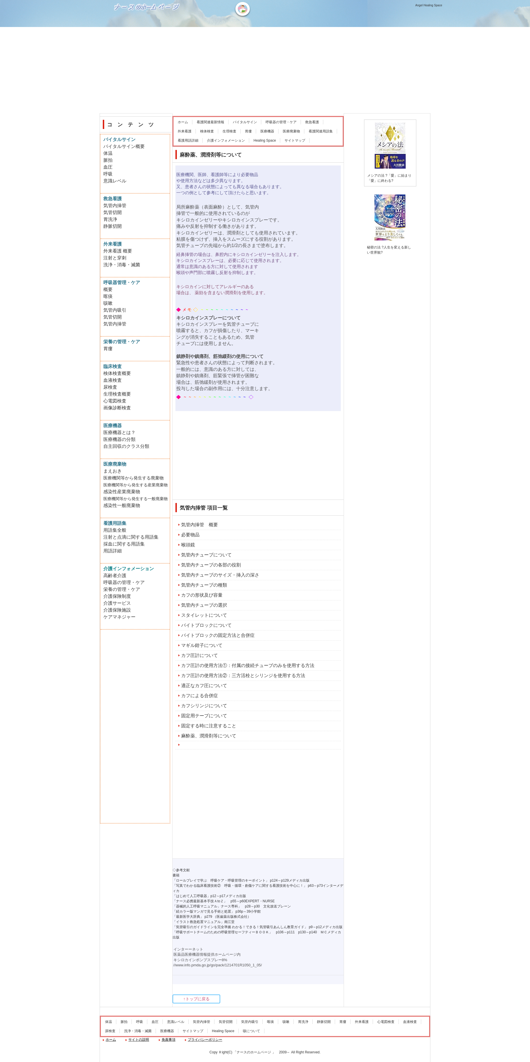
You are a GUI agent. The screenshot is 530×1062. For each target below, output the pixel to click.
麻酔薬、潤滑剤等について (208, 735)
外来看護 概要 (117, 250)
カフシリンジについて (204, 705)
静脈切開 (112, 226)
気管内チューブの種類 (204, 585)
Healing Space (265, 140)
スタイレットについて (204, 615)
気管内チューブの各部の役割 (211, 564)
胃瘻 (248, 131)
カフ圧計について (199, 655)
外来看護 (185, 131)
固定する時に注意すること (208, 725)
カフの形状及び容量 (202, 595)
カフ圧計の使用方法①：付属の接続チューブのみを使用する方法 (247, 665)
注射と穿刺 (114, 257)
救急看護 (312, 122)
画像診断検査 (117, 407)
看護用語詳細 (188, 140)
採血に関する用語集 (124, 543)
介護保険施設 (117, 610)
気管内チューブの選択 (204, 605)
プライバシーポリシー (205, 1040)
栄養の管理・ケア (121, 589)
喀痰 (108, 296)
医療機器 (267, 131)
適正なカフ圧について (204, 685)
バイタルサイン (245, 122)
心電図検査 (114, 400)
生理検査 (229, 131)
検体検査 (207, 131)
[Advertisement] (265, 70)
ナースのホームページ (147, 26)
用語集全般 (114, 530)
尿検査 (110, 387)
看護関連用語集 (321, 131)
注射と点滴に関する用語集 (130, 537)
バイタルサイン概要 (124, 146)
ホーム (183, 122)
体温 (108, 153)
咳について (251, 1031)
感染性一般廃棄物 (121, 505)
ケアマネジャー (119, 616)
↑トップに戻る (196, 999)
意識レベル (114, 180)
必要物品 (190, 534)
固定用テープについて (204, 715)
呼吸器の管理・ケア (281, 122)
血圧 (108, 167)
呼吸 (108, 173)
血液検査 (112, 380)
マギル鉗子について (202, 645)
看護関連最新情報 (210, 122)
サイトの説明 (138, 1040)
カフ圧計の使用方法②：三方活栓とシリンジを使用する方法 (243, 675)
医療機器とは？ (119, 432)
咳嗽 (108, 303)
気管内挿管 (114, 205)
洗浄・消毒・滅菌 (121, 264)
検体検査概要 (117, 373)
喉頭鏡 (188, 544)
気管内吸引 (114, 310)
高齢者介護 (114, 575)
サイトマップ (295, 140)
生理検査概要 (117, 394)
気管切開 (112, 212)
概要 (108, 289)
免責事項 (168, 1040)
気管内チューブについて (206, 554)
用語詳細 (112, 550)
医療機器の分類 (119, 439)
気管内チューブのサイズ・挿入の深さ (220, 575)
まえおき (112, 471)
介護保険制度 (117, 596)
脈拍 (108, 160)
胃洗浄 (110, 219)
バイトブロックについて (206, 625)
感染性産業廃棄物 (121, 491)
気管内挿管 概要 (199, 524)
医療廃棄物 (291, 131)
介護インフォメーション (226, 140)
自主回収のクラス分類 (126, 446)
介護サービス (117, 603)
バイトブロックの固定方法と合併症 (218, 635)
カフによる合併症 (199, 695)
